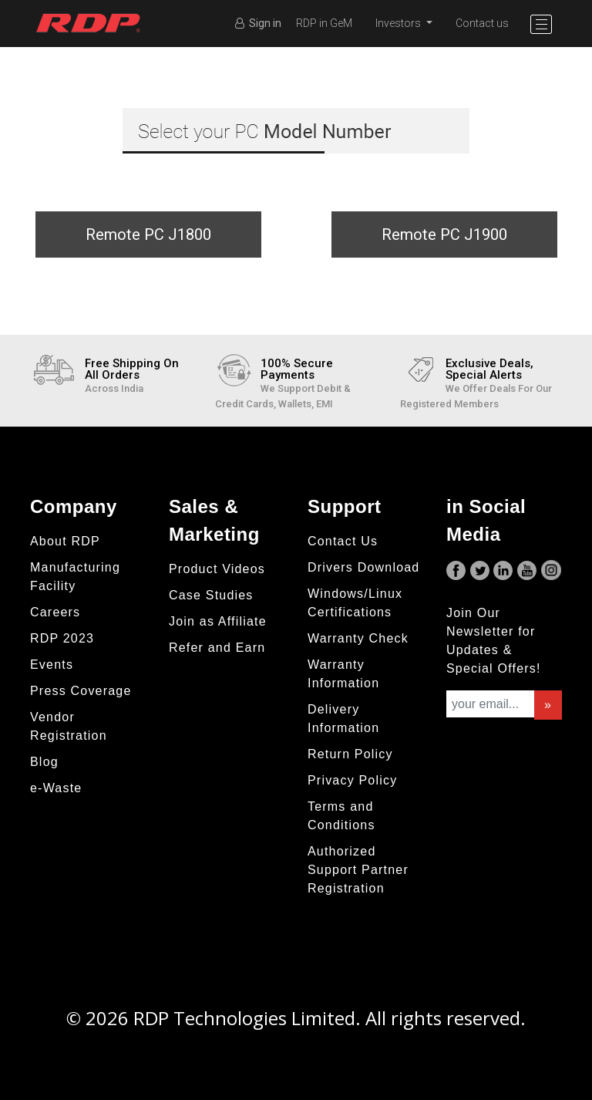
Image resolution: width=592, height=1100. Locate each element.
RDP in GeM (324, 23)
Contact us (482, 23)
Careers (55, 612)
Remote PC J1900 (444, 234)
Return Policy (350, 754)
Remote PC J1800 (148, 234)
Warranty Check (358, 638)
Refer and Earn (217, 647)
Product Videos (217, 568)
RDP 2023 (62, 638)
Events (51, 664)
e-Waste (56, 788)
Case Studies (211, 595)
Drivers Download (363, 567)
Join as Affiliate (218, 621)
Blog (44, 761)
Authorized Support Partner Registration (358, 870)
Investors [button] (399, 23)
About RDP (65, 541)
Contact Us (343, 541)
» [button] (548, 704)
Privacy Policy (352, 780)
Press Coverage (81, 690)
